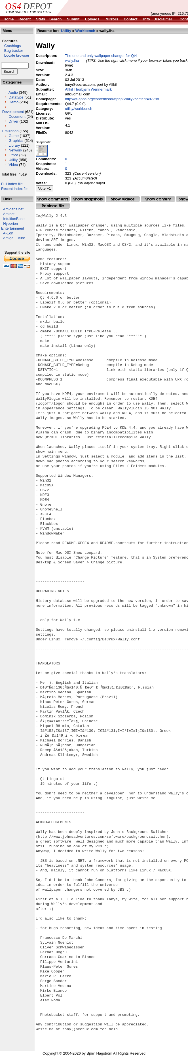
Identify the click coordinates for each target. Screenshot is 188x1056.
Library (14, 145)
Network (15, 150)
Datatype (16, 97)
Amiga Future (14, 238)
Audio (13, 92)
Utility (13, 160)
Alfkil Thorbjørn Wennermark (88, 89)
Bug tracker (12, 50)
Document (17, 116)
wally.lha (72, 60)
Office (13, 155)
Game (13, 136)
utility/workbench (78, 108)
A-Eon (8, 233)
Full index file (12, 184)
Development (13, 112)
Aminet (8, 214)
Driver (13, 121)
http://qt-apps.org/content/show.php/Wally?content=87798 (112, 99)
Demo (13, 102)
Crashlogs (11, 46)
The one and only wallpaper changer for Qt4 (101, 56)
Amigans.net (13, 209)
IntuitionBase (13, 219)
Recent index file (14, 189)
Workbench (85, 31)
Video (13, 165)
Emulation (10, 131)
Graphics (16, 140)
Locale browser (15, 55)
